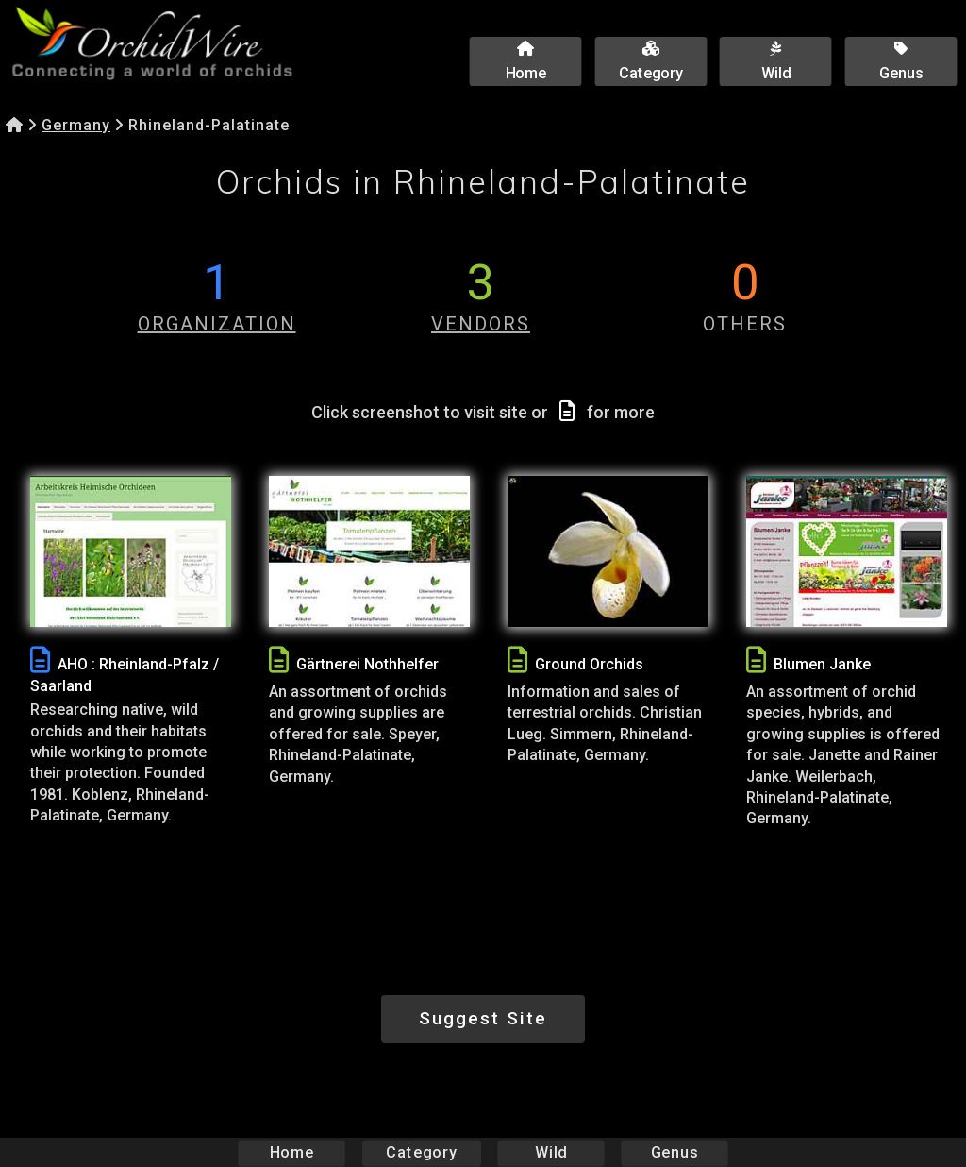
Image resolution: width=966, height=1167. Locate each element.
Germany (76, 125)
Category (422, 1152)
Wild (551, 1152)
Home (292, 1152)
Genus (673, 1152)
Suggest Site (483, 1018)
